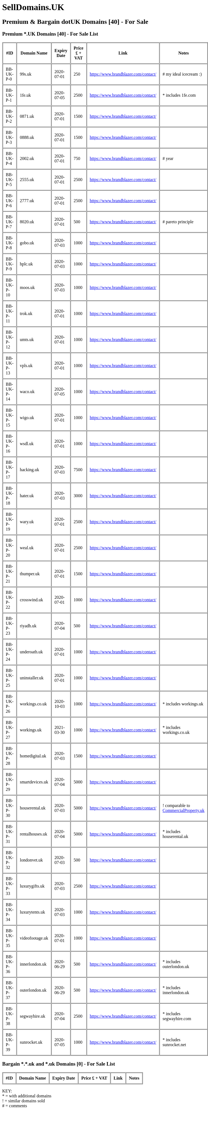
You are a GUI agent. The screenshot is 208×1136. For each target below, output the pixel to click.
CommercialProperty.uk (183, 810)
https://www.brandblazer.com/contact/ (123, 74)
